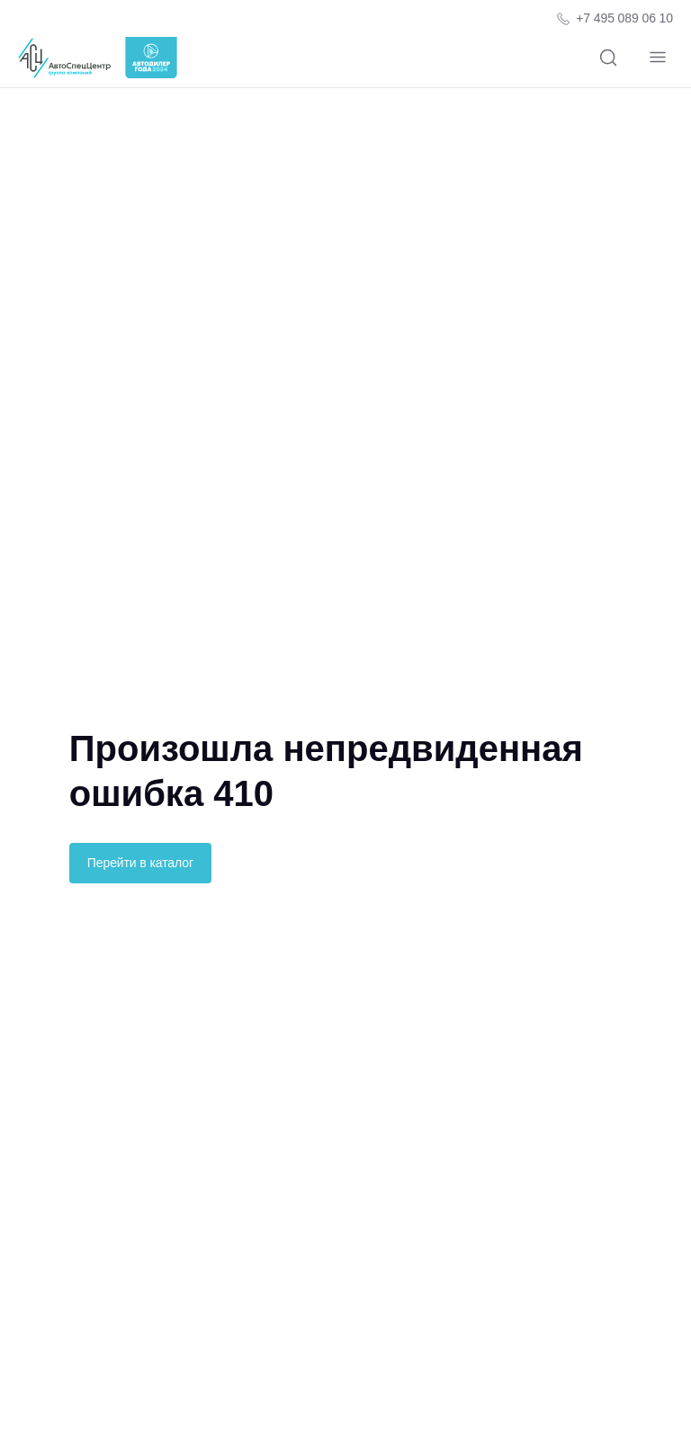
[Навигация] (657, 58)
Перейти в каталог (140, 862)
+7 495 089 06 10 (624, 18)
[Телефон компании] (614, 18)
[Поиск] (608, 58)
